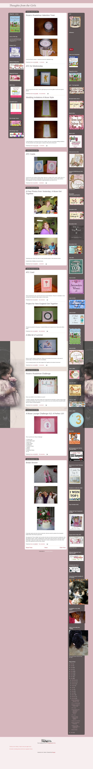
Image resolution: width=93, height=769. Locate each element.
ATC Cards (30, 154)
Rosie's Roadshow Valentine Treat (40, 15)
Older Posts (63, 547)
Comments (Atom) (48, 551)
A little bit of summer (34, 335)
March (73, 694)
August (73, 685)
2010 (72, 678)
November (74, 682)
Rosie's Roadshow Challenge (38, 373)
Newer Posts (29, 547)
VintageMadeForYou (51, 743)
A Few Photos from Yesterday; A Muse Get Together (75, 711)
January (73, 698)
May (73, 691)
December (74, 680)
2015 (72, 669)
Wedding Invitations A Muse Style (40, 97)
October (73, 683)
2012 (72, 674)
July (73, 687)
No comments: (42, 93)
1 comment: (42, 62)
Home (46, 547)
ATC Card (30, 272)
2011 (72, 676)
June (73, 689)
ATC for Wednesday (34, 66)
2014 (72, 671)
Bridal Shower (32, 463)
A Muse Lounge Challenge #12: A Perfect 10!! (45, 413)
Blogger (53, 752)
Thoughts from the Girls (23, 5)
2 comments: (41, 365)
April (73, 693)
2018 (72, 665)
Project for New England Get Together (42, 304)
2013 (72, 673)
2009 (72, 732)
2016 (72, 667)
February (74, 696)
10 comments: (42, 454)
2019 (72, 663)
